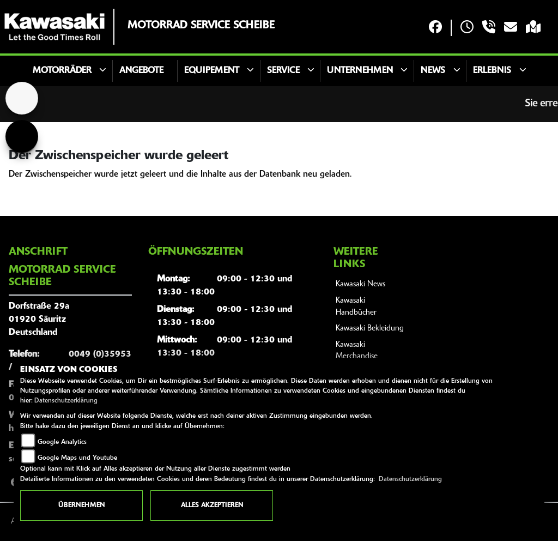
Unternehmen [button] (360, 71)
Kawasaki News (360, 284)
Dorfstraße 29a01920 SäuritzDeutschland (39, 319)
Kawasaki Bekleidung (370, 328)
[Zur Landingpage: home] (21, 98)
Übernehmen (81, 505)
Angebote (141, 71)
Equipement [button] (211, 71)
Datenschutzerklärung (66, 401)
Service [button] (283, 71)
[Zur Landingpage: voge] (21, 136)
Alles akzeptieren (212, 505)
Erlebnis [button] (492, 71)
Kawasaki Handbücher (356, 307)
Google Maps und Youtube (77, 458)
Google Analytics (62, 442)
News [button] (433, 71)
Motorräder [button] (62, 71)
